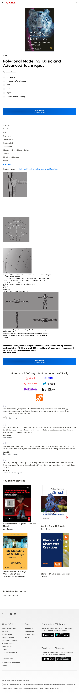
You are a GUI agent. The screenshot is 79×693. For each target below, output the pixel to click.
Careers (5, 631)
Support (28, 624)
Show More (7, 164)
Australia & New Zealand (11, 663)
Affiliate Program (8, 643)
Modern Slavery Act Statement (49, 688)
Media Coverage (8, 637)
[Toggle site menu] (2, 2)
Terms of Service (7, 688)
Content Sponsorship (9, 652)
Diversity (5, 649)
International (7, 659)
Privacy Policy (30, 634)
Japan (4, 666)
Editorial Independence (30, 688)
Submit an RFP (7, 646)
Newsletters (29, 631)
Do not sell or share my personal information (16, 680)
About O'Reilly (8, 624)
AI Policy (28, 637)
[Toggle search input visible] (76, 2)
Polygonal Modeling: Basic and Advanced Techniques (38, 169)
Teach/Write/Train (9, 628)
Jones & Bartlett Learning (16, 97)
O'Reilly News (7, 634)
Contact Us (29, 628)
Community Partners (9, 640)
